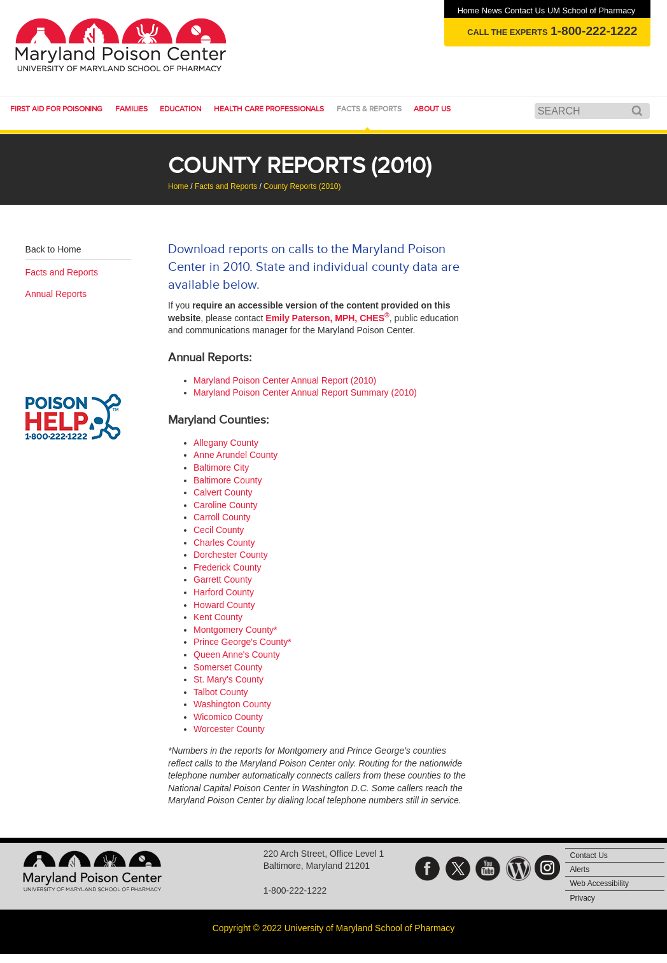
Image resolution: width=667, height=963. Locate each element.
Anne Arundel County (235, 455)
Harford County (223, 592)
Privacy (582, 898)
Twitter (458, 868)
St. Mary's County (228, 679)
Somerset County (227, 667)
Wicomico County (228, 717)
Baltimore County (227, 480)
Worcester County (229, 729)
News (492, 10)
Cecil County (218, 530)
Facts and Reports (226, 186)
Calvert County (223, 492)
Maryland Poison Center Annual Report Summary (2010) (305, 392)
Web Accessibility (599, 883)
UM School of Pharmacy (591, 10)
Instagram (548, 868)
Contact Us (525, 10)
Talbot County (220, 692)
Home (468, 10)
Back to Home (53, 249)
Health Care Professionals (269, 108)
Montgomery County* (235, 630)
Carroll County (221, 517)
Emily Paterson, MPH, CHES (327, 318)
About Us (432, 108)
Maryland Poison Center (123, 44)
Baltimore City (221, 467)
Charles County (224, 542)
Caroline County (225, 505)
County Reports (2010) (302, 186)
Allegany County (225, 443)
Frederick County (227, 567)
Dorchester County (230, 555)
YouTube (488, 868)
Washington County (232, 704)
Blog (518, 868)
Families (131, 108)
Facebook (427, 868)
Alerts (580, 869)
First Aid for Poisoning (56, 108)
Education (180, 108)
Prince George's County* (242, 642)
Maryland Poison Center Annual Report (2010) (284, 380)
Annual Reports (56, 294)
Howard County (224, 605)
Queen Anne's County (236, 654)
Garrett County (222, 579)
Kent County (217, 617)
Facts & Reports (369, 108)
